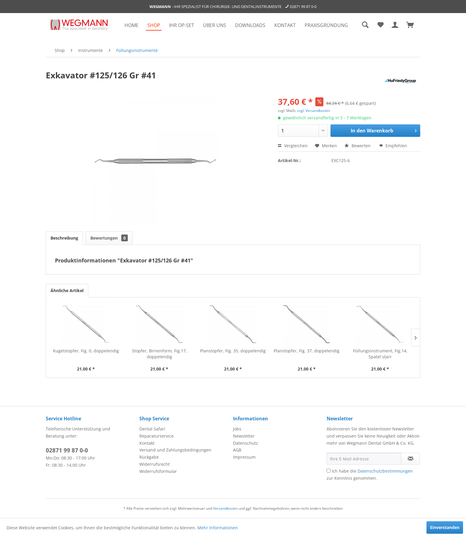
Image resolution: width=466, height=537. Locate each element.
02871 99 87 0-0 (303, 6)
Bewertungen (109, 238)
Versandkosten (225, 508)
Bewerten (358, 145)
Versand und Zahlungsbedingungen (175, 450)
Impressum (244, 457)
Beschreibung (64, 238)
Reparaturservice (156, 436)
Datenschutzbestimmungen (385, 471)
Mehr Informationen (217, 527)
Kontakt (147, 443)
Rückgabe (149, 457)
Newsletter (244, 436)
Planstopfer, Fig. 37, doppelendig (306, 351)
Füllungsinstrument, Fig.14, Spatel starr (380, 353)
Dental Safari (152, 429)
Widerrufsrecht (154, 464)
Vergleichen (293, 145)
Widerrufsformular (158, 471)
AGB (237, 450)
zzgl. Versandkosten (313, 110)
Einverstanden (444, 527)
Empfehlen (393, 145)
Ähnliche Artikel (67, 290)
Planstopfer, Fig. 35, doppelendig (233, 351)
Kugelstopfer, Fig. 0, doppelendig (86, 351)
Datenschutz (245, 443)
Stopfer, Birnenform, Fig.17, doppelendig (159, 353)
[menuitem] (131, 25)
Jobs (237, 429)
